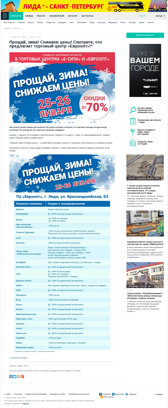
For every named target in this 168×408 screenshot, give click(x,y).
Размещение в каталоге (78, 394)
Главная (7, 28)
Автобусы (87, 16)
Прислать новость (145, 35)
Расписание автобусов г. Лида (149, 121)
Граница (132, 22)
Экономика (81, 22)
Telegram (131, 394)
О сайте (7, 394)
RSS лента (107, 397)
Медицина (112, 22)
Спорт (122, 22)
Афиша (29, 16)
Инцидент (62, 22)
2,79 (143, 16)
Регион (40, 22)
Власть (31, 22)
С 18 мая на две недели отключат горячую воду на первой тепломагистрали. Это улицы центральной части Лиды (143, 189)
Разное (151, 22)
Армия (141, 22)
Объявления (56, 16)
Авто (72, 22)
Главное (21, 22)
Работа (41, 16)
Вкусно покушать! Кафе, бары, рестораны (146, 132)
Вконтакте (118, 394)
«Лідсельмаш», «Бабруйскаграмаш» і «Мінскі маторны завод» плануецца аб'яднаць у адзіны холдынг (145, 295)
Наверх (158, 394)
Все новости (9, 22)
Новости (16, 16)
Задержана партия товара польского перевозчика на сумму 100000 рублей (145, 243)
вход (160, 16)
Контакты (18, 394)
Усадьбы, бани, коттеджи (145, 143)
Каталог (73, 16)
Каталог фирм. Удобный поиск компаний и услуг (146, 110)
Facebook (105, 394)
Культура (101, 22)
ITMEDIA (25, 404)
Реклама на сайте (57, 394)
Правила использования (36, 394)
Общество (50, 22)
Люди (92, 22)
